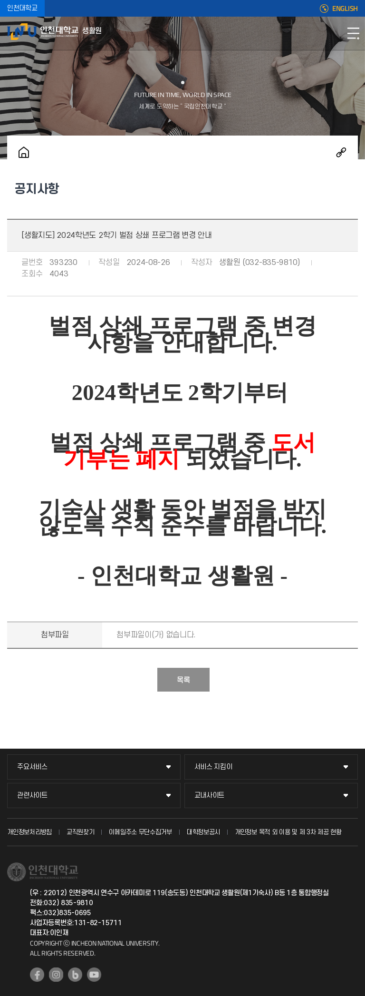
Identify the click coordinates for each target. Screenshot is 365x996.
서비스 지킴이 (213, 767)
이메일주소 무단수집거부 (140, 832)
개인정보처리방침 (29, 832)
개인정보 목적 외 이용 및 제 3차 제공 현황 (288, 832)
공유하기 (341, 152)
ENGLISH (345, 8)
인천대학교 (22, 8)
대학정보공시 (203, 832)
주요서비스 (32, 767)
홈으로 (24, 152)
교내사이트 (209, 795)
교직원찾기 (81, 832)
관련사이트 (32, 795)
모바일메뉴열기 (353, 33)
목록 (183, 680)
